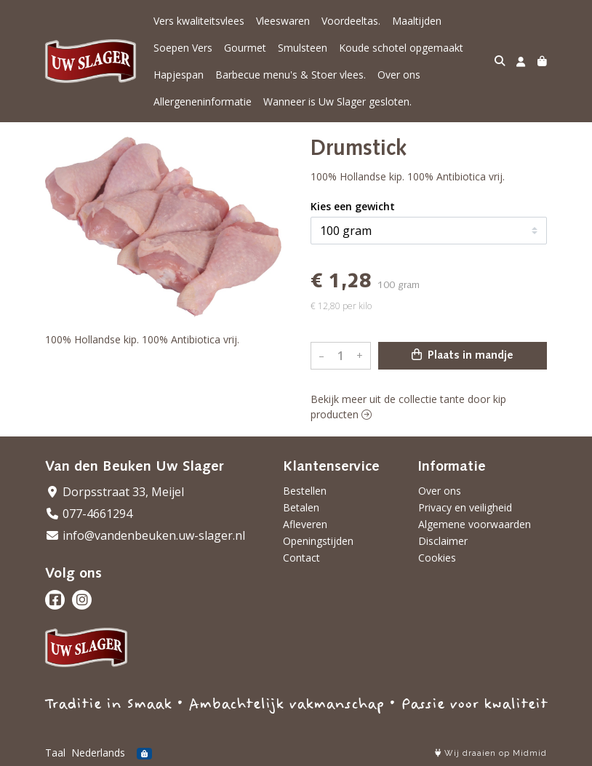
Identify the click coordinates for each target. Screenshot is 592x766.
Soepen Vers (182, 48)
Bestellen (305, 491)
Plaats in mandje (462, 355)
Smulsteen (302, 48)
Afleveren (305, 524)
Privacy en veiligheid (465, 507)
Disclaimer (443, 541)
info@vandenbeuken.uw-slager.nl (145, 535)
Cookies (437, 557)
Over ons (398, 74)
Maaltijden (416, 21)
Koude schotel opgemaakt (401, 48)
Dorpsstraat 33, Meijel (114, 492)
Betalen (301, 507)
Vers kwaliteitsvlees (198, 21)
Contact (301, 557)
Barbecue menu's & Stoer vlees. (290, 74)
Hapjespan (178, 74)
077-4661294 (88, 514)
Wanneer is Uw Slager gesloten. (337, 101)
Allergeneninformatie (202, 101)
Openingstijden (318, 541)
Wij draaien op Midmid (491, 753)
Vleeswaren (283, 21)
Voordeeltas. (350, 21)
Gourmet (245, 48)
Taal (55, 752)
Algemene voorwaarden (474, 524)
